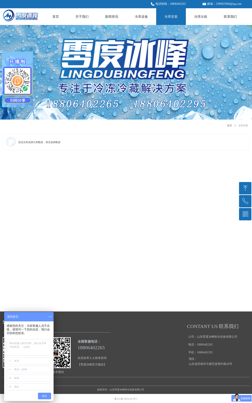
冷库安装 (243, 125)
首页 (229, 125)
